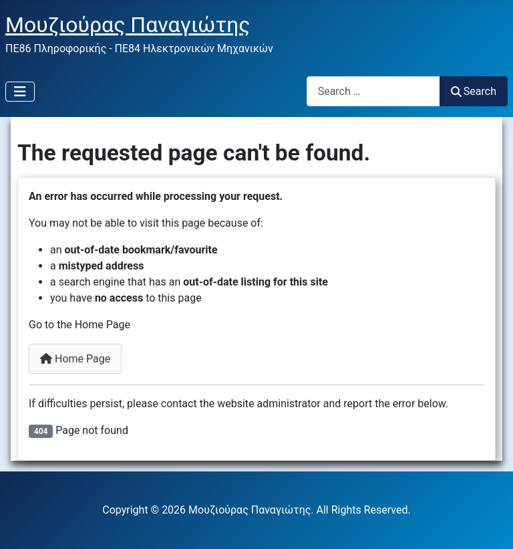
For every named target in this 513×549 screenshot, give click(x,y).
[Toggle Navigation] (20, 92)
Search (473, 91)
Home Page (75, 358)
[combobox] (373, 91)
